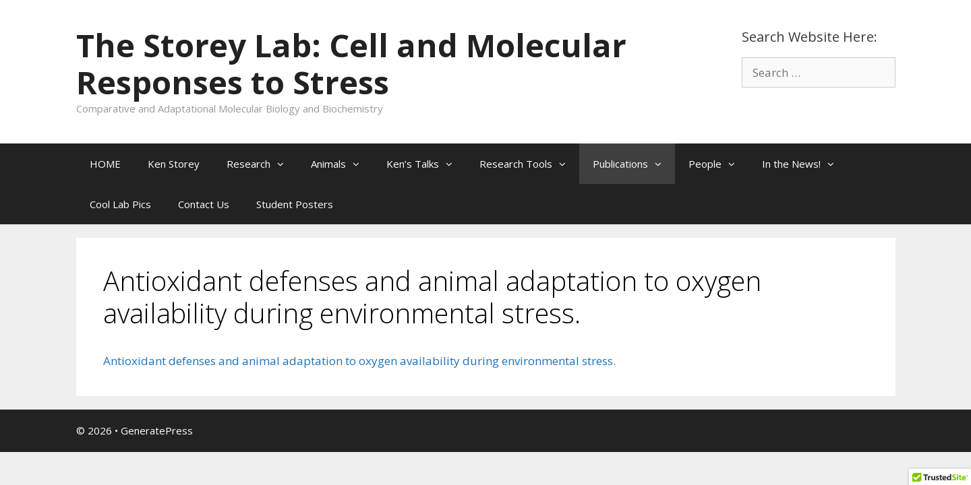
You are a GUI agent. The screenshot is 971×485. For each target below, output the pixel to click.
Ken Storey (174, 163)
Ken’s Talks (426, 163)
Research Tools (529, 163)
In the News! (805, 163)
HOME (105, 163)
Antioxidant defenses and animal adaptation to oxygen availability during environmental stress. (359, 360)
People (718, 163)
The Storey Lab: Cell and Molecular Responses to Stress (351, 64)
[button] (283, 163)
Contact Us (203, 204)
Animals (342, 163)
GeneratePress (157, 430)
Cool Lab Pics (120, 204)
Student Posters (294, 204)
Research (262, 163)
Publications (634, 163)
